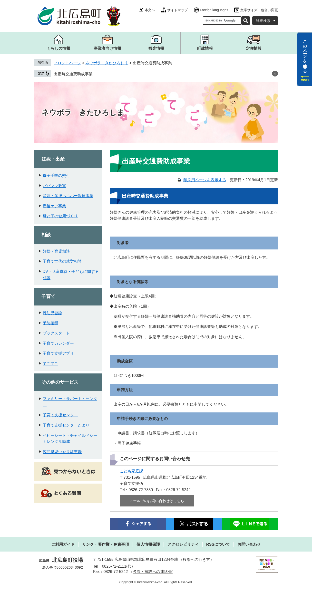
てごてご (50, 364)
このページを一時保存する (305, 54)
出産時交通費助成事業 (73, 74)
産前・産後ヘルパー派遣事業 (68, 196)
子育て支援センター (60, 415)
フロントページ (67, 63)
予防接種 (50, 323)
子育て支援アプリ (58, 353)
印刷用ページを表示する (204, 180)
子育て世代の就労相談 (62, 261)
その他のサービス (59, 382)
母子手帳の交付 (56, 175)
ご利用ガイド (63, 544)
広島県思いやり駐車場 (62, 452)
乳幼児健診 (52, 313)
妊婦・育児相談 (56, 251)
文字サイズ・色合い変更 (259, 10)
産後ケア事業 (54, 206)
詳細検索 (263, 21)
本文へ (150, 10)
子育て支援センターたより (66, 425)
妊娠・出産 (53, 159)
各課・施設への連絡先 (152, 572)
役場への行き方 (196, 559)
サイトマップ (177, 10)
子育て (48, 296)
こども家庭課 (131, 471)
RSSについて (218, 544)
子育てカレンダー (58, 343)
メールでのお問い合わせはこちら (156, 501)
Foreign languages (214, 10)
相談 (46, 234)
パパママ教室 (54, 186)
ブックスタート (56, 333)
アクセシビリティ (183, 544)
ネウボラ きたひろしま (106, 63)
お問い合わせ (249, 544)
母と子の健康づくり (60, 216)
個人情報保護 (148, 544)
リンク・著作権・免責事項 (105, 544)
